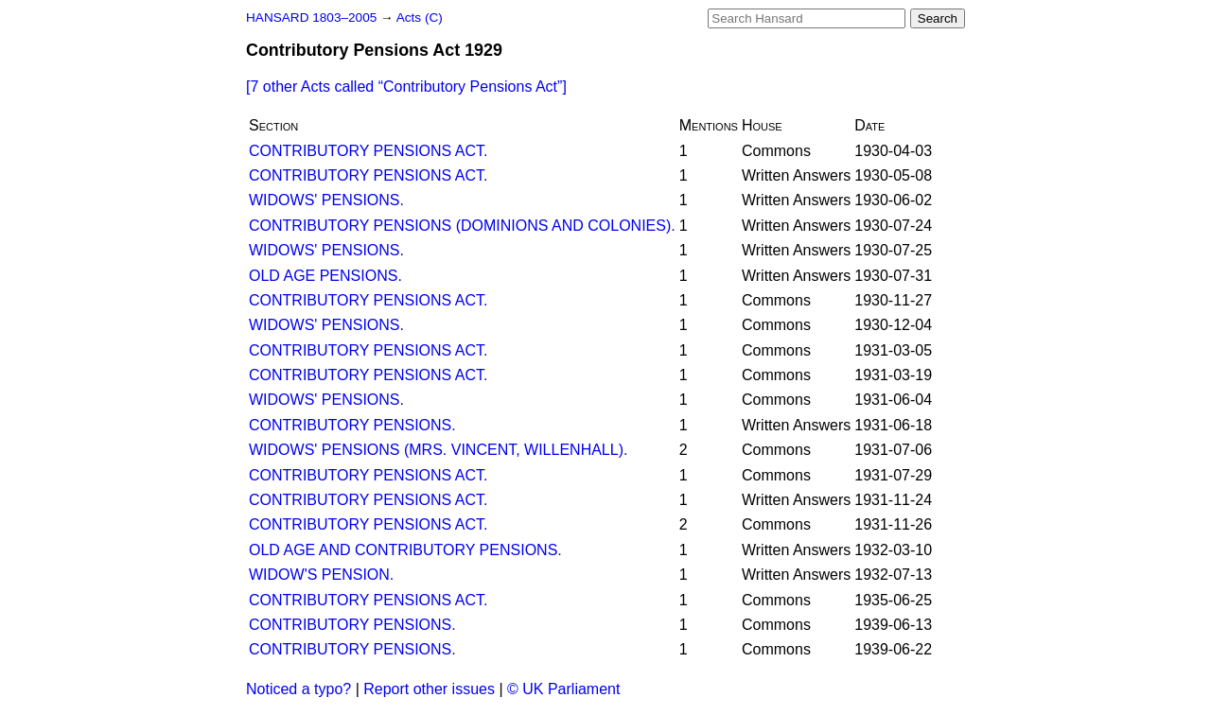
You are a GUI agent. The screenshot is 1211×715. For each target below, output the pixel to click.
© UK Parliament (563, 689)
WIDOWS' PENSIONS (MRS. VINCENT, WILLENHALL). (438, 450)
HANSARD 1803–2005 (311, 17)
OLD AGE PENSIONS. (325, 276)
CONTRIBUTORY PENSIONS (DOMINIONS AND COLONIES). (462, 226)
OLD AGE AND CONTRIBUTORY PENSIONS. (405, 550)
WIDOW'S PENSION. (321, 575)
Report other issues (429, 689)
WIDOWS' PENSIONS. (326, 200)
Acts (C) (419, 17)
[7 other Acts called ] (406, 86)
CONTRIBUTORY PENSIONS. (352, 425)
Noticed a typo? (298, 689)
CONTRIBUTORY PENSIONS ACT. (368, 151)
